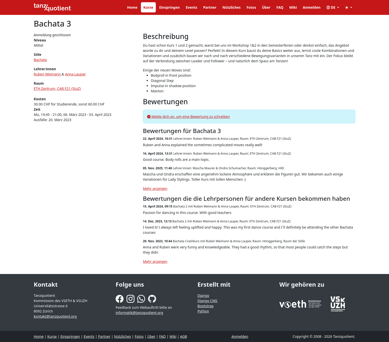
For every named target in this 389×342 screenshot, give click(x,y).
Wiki (293, 7)
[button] (349, 7)
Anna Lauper (75, 74)
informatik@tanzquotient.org (139, 312)
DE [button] (331, 7)
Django (203, 295)
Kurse (148, 7)
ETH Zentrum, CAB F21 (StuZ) (57, 88)
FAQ (279, 7)
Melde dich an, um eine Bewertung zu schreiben (188, 116)
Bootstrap (205, 306)
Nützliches (231, 7)
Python (203, 311)
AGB (183, 336)
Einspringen (169, 7)
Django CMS (207, 300)
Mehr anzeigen (155, 188)
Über (266, 7)
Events (191, 7)
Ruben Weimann (48, 74)
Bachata (40, 59)
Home (132, 7)
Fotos (251, 7)
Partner (209, 7)
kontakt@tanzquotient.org (55, 316)
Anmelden (312, 7)
